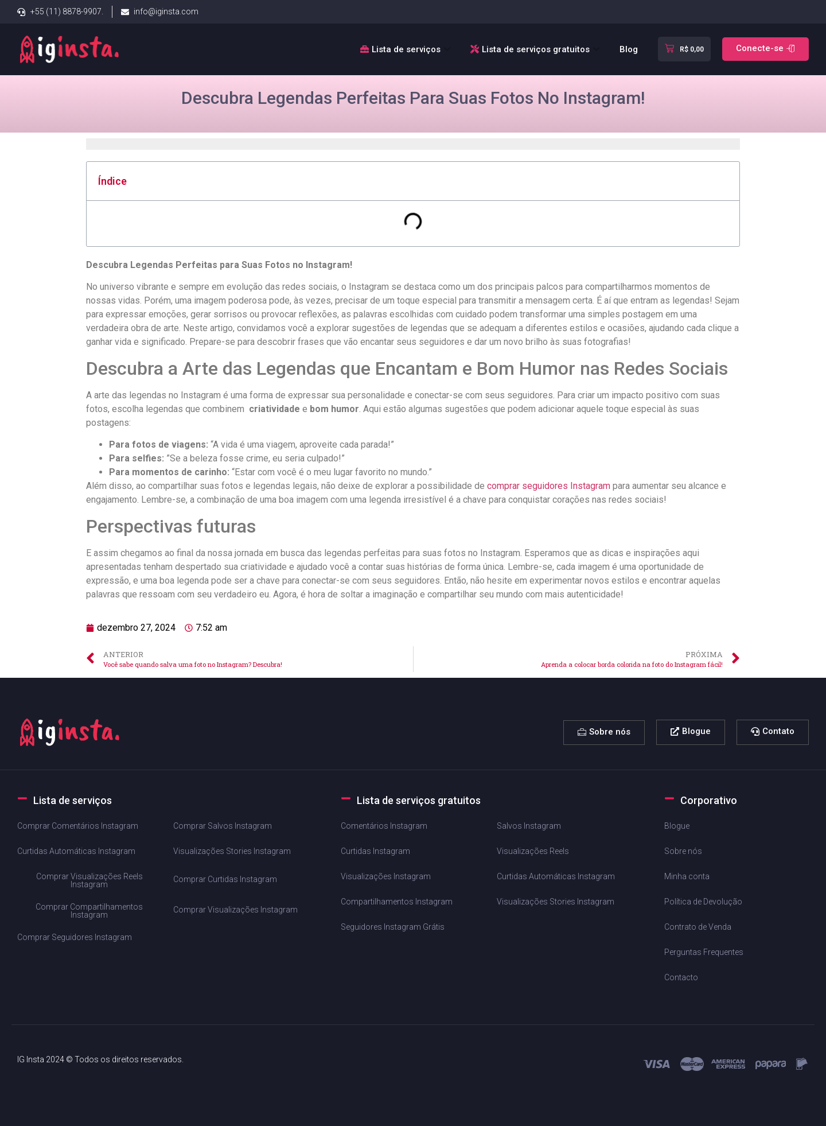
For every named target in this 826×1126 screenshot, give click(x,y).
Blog (629, 49)
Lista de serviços (406, 49)
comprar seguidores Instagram (548, 485)
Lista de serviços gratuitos (536, 49)
